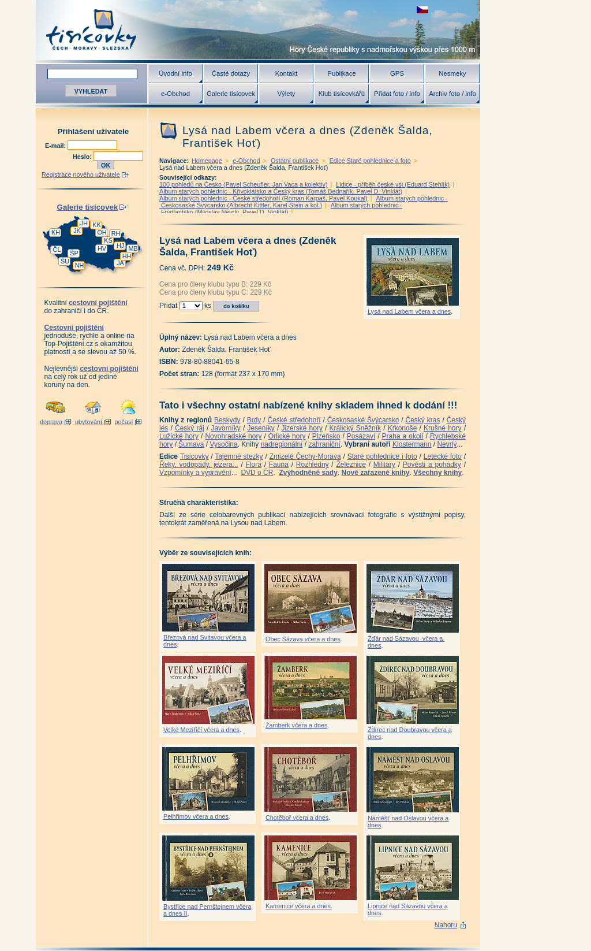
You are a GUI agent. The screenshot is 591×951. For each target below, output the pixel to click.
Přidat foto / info (397, 93)
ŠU (65, 261)
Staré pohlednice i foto (382, 456)
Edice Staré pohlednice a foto (370, 160)
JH (84, 223)
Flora (253, 464)
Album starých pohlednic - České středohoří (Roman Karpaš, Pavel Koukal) (263, 198)
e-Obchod (175, 93)
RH (116, 233)
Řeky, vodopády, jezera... (198, 464)
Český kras (423, 420)
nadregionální (282, 444)
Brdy (254, 420)
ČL (57, 249)
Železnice (351, 464)
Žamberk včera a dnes (296, 725)
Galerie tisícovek (231, 93)
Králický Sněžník (355, 428)
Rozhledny (312, 464)
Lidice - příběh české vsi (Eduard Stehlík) (393, 184)
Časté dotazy (231, 73)
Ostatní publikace (295, 160)
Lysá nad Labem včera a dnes (409, 311)
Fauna (279, 464)
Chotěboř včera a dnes (296, 817)
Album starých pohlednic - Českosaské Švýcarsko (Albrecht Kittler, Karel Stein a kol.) (303, 202)
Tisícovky (194, 456)
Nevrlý (447, 444)
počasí (124, 421)
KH (55, 232)
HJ (120, 245)
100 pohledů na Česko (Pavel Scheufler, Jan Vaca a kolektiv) (243, 184)
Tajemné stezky (239, 456)
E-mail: (56, 145)
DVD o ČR (257, 473)
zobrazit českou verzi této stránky (422, 9)
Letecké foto (443, 456)
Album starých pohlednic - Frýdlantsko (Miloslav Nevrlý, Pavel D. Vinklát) (280, 209)
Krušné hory (443, 428)
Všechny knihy (437, 473)
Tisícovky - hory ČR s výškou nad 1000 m (258, 30)
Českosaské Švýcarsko (363, 420)
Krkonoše (402, 428)
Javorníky (225, 428)
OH (101, 232)
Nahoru (446, 925)
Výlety (286, 93)
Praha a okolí (403, 436)
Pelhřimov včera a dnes (196, 816)
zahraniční (324, 444)
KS (108, 240)
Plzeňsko (326, 436)
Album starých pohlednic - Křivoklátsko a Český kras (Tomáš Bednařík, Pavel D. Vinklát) (280, 191)
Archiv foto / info (452, 93)
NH (79, 265)
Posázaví (361, 436)
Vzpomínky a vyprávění (195, 473)
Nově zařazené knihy (375, 473)
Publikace (341, 73)
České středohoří (294, 420)
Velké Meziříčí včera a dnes (201, 729)
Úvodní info (175, 73)
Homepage (207, 160)
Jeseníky (260, 428)
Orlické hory (287, 436)
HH (127, 255)
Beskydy (227, 420)
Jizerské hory (302, 428)
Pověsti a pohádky (432, 464)
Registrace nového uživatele (81, 174)
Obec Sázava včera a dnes (303, 639)
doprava (51, 421)
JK (77, 230)
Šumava (191, 444)
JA (120, 262)
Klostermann (411, 444)
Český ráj (189, 428)
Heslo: (83, 156)
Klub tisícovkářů (342, 93)
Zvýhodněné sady (308, 473)
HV (102, 248)
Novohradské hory (233, 436)
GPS (397, 73)
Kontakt (286, 73)
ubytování (88, 421)
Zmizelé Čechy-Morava (305, 456)
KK (96, 224)
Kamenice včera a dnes (298, 905)
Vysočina (223, 444)
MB (132, 248)
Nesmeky (452, 73)
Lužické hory (179, 436)
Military (384, 464)
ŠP (74, 253)
